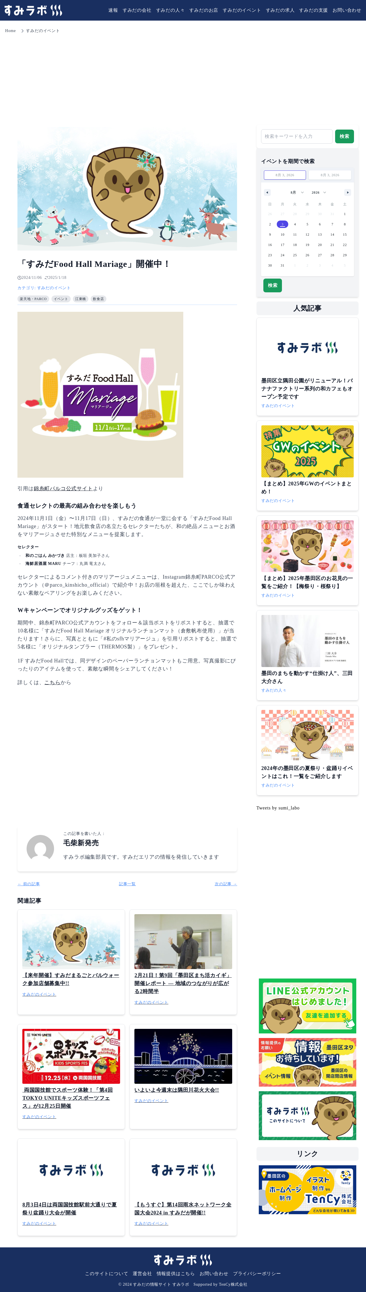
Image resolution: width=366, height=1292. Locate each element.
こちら (52, 682)
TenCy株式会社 (233, 1284)
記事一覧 (127, 884)
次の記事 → (226, 884)
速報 (113, 10)
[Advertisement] (183, 77)
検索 (344, 136)
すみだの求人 (280, 10)
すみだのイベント (242, 10)
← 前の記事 (28, 884)
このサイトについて (106, 1273)
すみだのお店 (203, 10)
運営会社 (142, 1273)
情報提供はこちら (176, 1273)
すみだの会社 (137, 10)
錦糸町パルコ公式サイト (63, 488)
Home (10, 31)
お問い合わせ (347, 10)
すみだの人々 (170, 10)
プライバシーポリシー (257, 1273)
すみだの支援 (313, 10)
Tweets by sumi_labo (278, 807)
